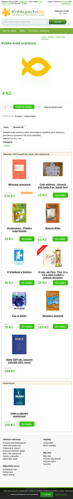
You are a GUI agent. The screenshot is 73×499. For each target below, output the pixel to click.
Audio (27, 37)
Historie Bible (53, 228)
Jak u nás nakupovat (12, 453)
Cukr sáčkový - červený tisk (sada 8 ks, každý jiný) (53, 186)
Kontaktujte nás (10, 469)
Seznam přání (49, 461)
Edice (36, 37)
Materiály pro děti (11, 37)
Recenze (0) (18, 127)
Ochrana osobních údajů (14, 451)
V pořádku (46, 494)
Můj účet (47, 456)
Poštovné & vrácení (11, 448)
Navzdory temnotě (53, 316)
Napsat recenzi (29, 116)
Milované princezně (19, 184)
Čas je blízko (19, 316)
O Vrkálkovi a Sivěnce (19, 272)
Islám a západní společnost (19, 415)
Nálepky (6, 146)
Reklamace (8, 472)
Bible (22, 30)
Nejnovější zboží (10, 459)
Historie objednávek (52, 459)
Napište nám (23, 2)
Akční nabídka (49, 445)
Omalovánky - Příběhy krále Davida (19, 229)
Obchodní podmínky (12, 445)
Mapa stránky (9, 475)
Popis (6, 127)
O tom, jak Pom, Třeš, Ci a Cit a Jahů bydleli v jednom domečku (53, 275)
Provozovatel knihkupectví (14, 443)
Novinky (46, 464)
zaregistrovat (66, 4)
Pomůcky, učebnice (39, 30)
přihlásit (64, 2)
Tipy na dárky (9, 30)
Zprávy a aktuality (11, 456)
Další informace (61, 494)
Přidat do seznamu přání (53, 107)
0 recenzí (18, 116)
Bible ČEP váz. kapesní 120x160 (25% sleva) (19, 361)
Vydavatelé (48, 443)
